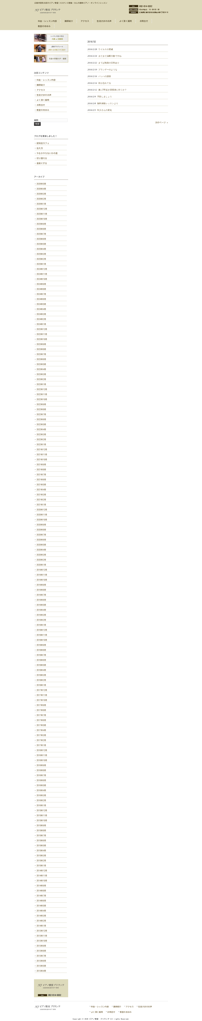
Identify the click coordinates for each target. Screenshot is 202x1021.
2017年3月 (41, 735)
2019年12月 (42, 570)
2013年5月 (41, 966)
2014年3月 (41, 916)
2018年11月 (42, 635)
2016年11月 (42, 755)
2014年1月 (41, 926)
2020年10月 (42, 520)
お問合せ (41, 105)
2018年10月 (42, 640)
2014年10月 (42, 881)
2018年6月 (41, 660)
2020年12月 (42, 510)
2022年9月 (41, 404)
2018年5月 (41, 665)
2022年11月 (42, 394)
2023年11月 (42, 334)
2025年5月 (41, 244)
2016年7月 (41, 775)
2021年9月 (41, 465)
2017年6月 (41, 720)
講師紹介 (41, 85)
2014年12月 (42, 871)
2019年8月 (41, 590)
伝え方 (40, 148)
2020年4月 (41, 550)
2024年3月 (41, 314)
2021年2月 (41, 500)
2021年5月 (41, 485)
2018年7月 (41, 655)
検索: (36, 120)
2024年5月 (41, 304)
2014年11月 (42, 876)
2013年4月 (41, 971)
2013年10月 (42, 941)
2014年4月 (41, 911)
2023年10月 (42, 339)
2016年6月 (41, 780)
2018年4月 (41, 670)
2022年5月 (41, 424)
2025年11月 (42, 214)
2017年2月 (41, 740)
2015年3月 (41, 856)
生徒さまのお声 (44, 95)
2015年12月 (42, 810)
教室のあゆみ (43, 110)
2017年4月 (41, 730)
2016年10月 (42, 760)
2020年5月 (41, 545)
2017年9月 (41, 705)
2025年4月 (41, 249)
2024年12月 (42, 269)
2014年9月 (41, 886)
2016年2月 (41, 800)
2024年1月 (41, 324)
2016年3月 (41, 795)
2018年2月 (41, 680)
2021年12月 (42, 449)
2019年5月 (41, 605)
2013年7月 (41, 956)
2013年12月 (42, 931)
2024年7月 (41, 294)
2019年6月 (41, 600)
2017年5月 (41, 725)
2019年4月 (41, 610)
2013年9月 (41, 946)
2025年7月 (41, 234)
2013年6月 (41, 961)
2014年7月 (41, 896)
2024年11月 (42, 274)
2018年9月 (41, 645)
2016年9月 (41, 765)
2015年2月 (41, 861)
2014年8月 (41, 891)
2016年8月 (41, 770)
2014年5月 (41, 906)
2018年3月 (41, 675)
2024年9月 (41, 284)
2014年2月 (41, 921)
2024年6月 (41, 299)
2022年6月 (41, 419)
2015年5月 (41, 846)
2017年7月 (41, 715)
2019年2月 (41, 620)
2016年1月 (41, 805)
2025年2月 (41, 259)
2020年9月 (41, 525)
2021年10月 (42, 460)
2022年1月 (41, 444)
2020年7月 (41, 535)
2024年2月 (41, 319)
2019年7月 (41, 595)
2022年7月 (41, 414)
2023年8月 (41, 349)
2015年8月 (41, 830)
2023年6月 (41, 359)
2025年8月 (41, 229)
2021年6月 (41, 480)
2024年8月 (41, 289)
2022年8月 (41, 409)
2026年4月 (41, 189)
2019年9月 (41, 585)
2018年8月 (41, 650)
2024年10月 (42, 279)
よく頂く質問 (43, 100)
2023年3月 (41, 374)
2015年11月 (42, 815)
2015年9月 (41, 825)
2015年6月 (41, 841)
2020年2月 (41, 560)
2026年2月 (41, 199)
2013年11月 (42, 936)
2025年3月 (41, 254)
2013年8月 (41, 951)
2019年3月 (41, 615)
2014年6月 (41, 901)
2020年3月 (41, 555)
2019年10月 (42, 580)
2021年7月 (41, 475)
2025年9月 (41, 224)
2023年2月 (41, 379)
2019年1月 (41, 625)
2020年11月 (42, 515)
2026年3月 (41, 194)
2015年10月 (42, 820)
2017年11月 (42, 695)
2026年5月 (41, 184)
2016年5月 (41, 785)
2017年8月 (41, 710)
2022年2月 (41, 439)
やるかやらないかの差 (47, 153)
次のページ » (161, 122)
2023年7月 (41, 354)
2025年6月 (41, 239)
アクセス (41, 90)
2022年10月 (42, 399)
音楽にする (42, 163)
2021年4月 (41, 490)
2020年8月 (41, 530)
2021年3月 (41, 495)
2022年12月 (42, 389)
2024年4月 (41, 309)
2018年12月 (42, 630)
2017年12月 (42, 690)
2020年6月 (41, 540)
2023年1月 (41, 384)
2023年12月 (42, 329)
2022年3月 (41, 434)
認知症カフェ (43, 143)
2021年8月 (41, 470)
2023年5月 (41, 364)
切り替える (42, 158)
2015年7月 (41, 835)
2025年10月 (42, 219)
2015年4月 (41, 851)
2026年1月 (41, 204)
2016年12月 (42, 750)
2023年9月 (41, 344)
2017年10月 (42, 700)
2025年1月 (41, 264)
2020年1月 (41, 565)
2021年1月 (41, 505)
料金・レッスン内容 (46, 80)
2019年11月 (42, 575)
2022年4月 (41, 429)
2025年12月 (42, 209)
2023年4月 (41, 369)
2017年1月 (41, 745)
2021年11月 (42, 454)
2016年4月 (41, 790)
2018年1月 (41, 685)
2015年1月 (41, 866)
